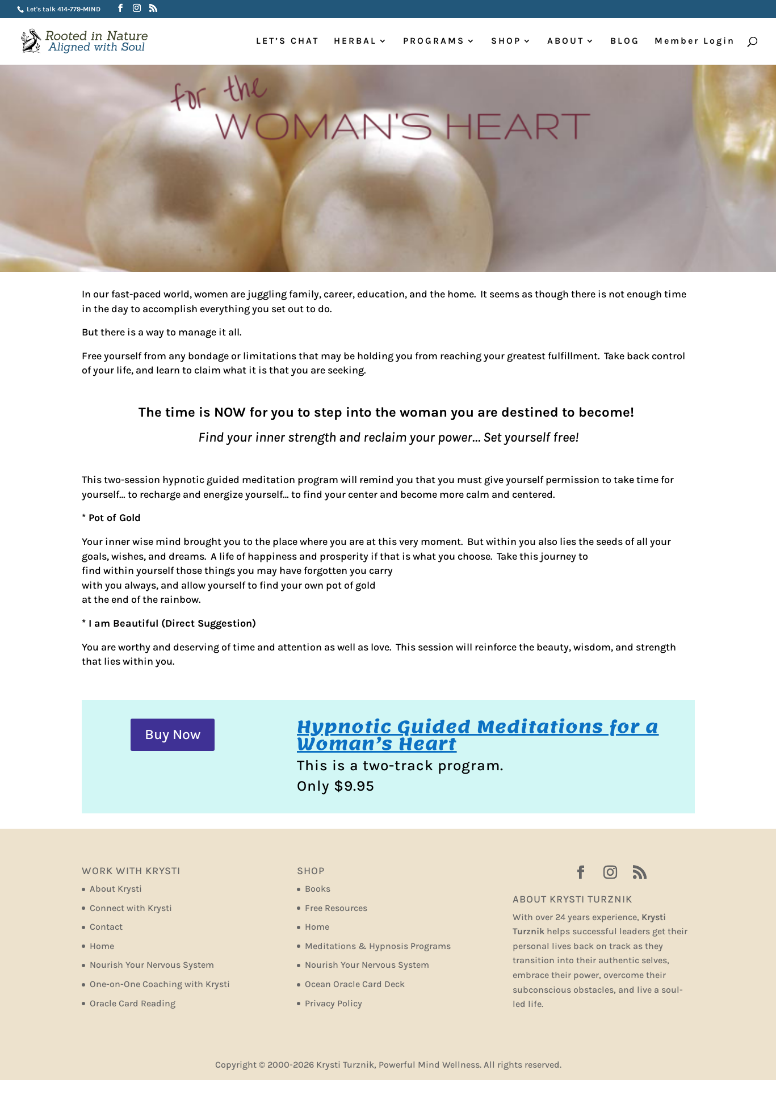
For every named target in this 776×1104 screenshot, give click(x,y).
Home (102, 946)
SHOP (506, 41)
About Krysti (116, 888)
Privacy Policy (333, 1003)
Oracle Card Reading (132, 1003)
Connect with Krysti (131, 907)
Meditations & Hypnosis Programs (378, 946)
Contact (106, 926)
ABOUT (565, 41)
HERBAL (355, 41)
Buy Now (172, 734)
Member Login (695, 41)
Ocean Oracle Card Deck (355, 984)
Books (317, 888)
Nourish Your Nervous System (152, 964)
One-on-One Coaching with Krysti (160, 984)
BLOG (625, 41)
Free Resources (336, 907)
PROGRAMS (434, 41)
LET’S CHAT (287, 41)
